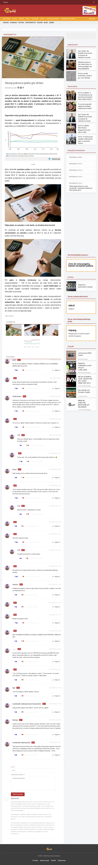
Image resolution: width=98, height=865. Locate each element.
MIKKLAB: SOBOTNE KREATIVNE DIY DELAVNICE (83, 404)
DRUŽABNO (35, 19)
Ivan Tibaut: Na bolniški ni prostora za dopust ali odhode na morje (85, 54)
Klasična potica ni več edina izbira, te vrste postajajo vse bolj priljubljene (85, 65)
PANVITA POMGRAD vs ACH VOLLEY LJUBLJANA (84, 366)
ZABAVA (51, 22)
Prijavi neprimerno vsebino (32, 370)
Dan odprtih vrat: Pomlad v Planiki (84, 391)
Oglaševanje (62, 860)
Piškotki (53, 860)
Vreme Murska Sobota (68, 19)
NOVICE (15, 19)
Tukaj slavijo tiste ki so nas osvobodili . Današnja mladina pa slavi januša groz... (80, 188)
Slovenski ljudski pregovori (78, 255)
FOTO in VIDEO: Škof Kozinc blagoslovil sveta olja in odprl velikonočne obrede (85, 129)
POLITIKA (21, 22)
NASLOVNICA (7, 19)
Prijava (5, 2)
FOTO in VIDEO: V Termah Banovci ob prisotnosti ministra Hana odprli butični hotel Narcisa (85, 96)
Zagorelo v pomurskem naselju (85, 286)
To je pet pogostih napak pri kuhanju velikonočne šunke (85, 106)
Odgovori (56, 370)
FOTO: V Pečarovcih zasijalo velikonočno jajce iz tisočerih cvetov (85, 140)
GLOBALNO (13, 22)
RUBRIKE (21, 19)
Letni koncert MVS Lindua (84, 354)
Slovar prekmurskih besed (78, 297)
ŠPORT (28, 19)
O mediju (35, 860)
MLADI (46, 22)
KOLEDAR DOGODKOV (53, 19)
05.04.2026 (92, 19)
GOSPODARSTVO (30, 22)
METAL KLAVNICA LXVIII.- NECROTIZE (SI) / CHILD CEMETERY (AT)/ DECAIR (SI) (85, 380)
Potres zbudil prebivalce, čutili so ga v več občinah (85, 76)
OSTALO (42, 19)
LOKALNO (6, 22)
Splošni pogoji (44, 860)
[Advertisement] (81, 223)
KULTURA (40, 22)
